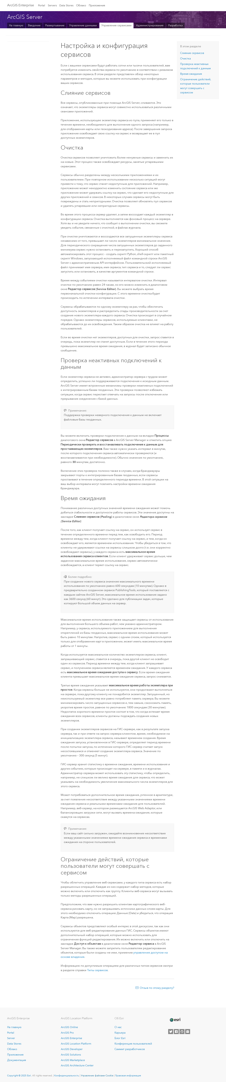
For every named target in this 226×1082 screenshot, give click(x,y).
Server (11, 1038)
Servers (52, 5)
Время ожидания (191, 73)
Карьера (119, 1032)
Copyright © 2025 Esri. (19, 1075)
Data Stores (66, 5)
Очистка (185, 58)
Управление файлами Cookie (97, 1075)
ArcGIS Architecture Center (77, 1065)
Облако (81, 5)
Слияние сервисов (192, 53)
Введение (34, 25)
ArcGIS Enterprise (20, 5)
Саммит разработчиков (129, 1049)
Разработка (175, 25)
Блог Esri (119, 1038)
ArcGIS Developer (72, 1049)
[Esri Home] (175, 1019)
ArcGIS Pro (67, 1032)
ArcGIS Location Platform (76, 1043)
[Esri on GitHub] (181, 1031)
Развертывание (54, 25)
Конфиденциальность (66, 1075)
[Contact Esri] (187, 1031)
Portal (41, 5)
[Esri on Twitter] (170, 1031)
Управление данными (83, 25)
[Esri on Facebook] (176, 1031)
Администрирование (150, 25)
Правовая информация (128, 1075)
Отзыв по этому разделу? (157, 987)
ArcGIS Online (69, 1027)
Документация (16, 1060)
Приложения (97, 5)
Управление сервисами (116, 25)
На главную (16, 25)
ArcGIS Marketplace (73, 1060)
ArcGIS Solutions (71, 1054)
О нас (118, 1027)
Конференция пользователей (133, 1043)
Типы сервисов (97, 970)
